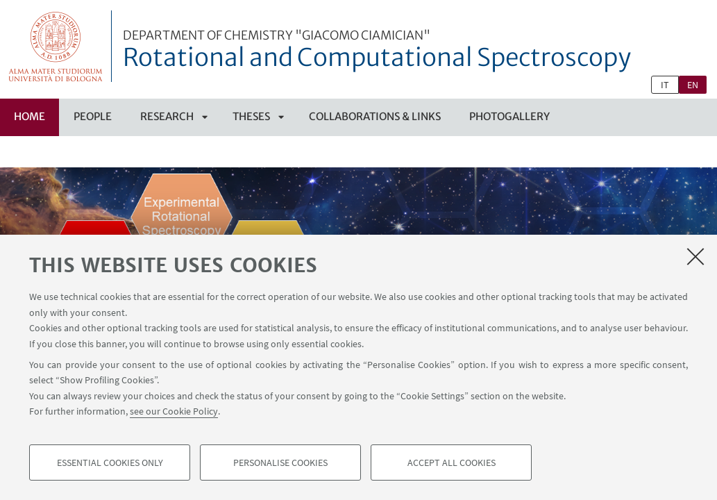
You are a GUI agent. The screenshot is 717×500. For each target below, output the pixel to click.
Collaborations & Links (375, 116)
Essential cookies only (110, 462)
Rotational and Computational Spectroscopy (377, 51)
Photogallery (509, 116)
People (93, 116)
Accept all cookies (451, 462)
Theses (251, 116)
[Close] (695, 256)
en (692, 84)
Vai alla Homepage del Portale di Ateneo (56, 46)
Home (29, 116)
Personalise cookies (280, 462)
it (665, 84)
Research (167, 116)
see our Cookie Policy (174, 411)
